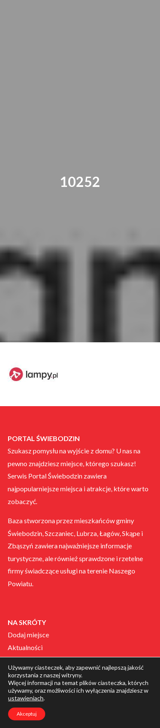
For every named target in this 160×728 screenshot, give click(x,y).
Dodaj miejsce (28, 635)
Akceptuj (27, 714)
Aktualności (25, 647)
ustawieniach (26, 698)
